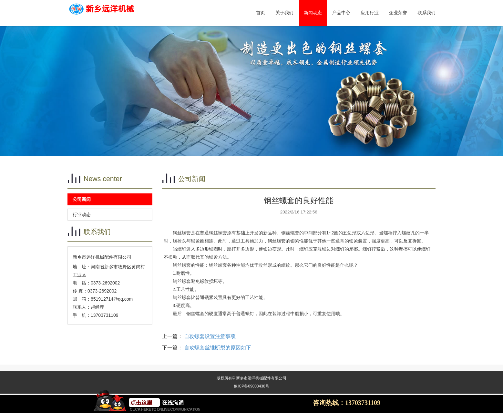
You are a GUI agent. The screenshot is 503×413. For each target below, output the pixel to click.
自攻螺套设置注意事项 (210, 336)
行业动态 (82, 214)
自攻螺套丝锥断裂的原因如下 (217, 347)
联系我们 (426, 12)
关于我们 (284, 12)
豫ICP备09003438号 (251, 386)
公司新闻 (82, 199)
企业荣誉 (398, 12)
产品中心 (341, 12)
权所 (224, 378)
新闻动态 (313, 12)
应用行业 (370, 12)
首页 (260, 12)
